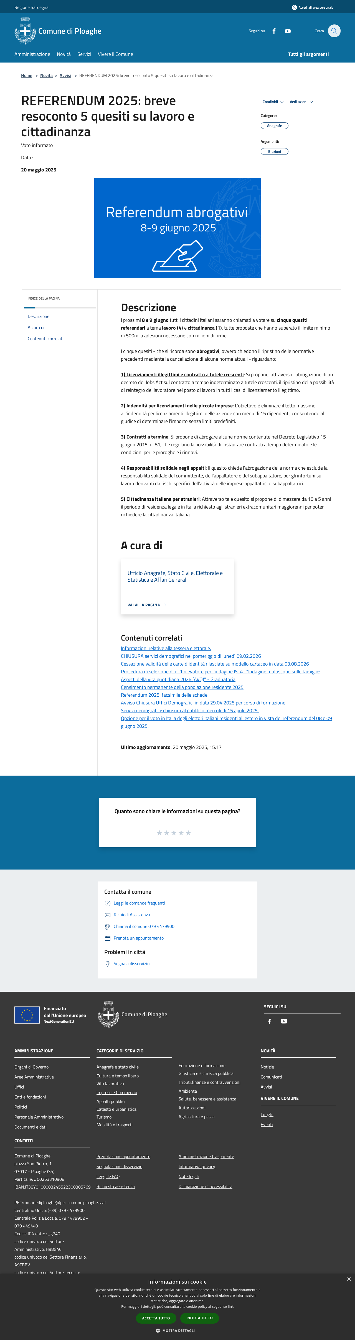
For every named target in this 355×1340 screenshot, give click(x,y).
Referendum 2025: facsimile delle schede (164, 695)
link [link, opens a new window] (231, 1306)
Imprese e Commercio (117, 1092)
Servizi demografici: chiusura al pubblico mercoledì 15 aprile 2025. (190, 710)
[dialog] (177, 1307)
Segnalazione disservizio (119, 1166)
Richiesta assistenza (116, 1186)
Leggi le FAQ (108, 1176)
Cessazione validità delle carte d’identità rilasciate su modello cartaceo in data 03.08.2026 (215, 663)
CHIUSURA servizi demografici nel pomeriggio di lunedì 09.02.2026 (191, 656)
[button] (177, 1330)
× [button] (349, 1279)
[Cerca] (334, 31)
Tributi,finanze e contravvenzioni (209, 1082)
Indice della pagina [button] (44, 298)
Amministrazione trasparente (206, 1156)
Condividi (274, 102)
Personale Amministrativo (39, 1117)
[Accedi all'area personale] (313, 7)
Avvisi (65, 75)
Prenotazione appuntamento (123, 1156)
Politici (20, 1107)
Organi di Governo (31, 1066)
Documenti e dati (30, 1127)
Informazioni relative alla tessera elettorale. (166, 648)
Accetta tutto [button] (156, 1318)
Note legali (189, 1176)
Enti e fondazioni (30, 1097)
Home (26, 75)
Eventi (267, 1124)
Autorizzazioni (192, 1107)
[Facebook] (270, 30)
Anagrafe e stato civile (118, 1066)
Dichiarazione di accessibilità (205, 1186)
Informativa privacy (197, 1166)
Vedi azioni (302, 102)
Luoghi (267, 1114)
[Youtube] (284, 30)
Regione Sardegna (31, 7)
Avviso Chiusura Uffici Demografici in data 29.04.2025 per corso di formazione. (203, 702)
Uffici (19, 1087)
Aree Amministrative (34, 1077)
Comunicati (271, 1077)
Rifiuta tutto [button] (200, 1318)
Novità (46, 75)
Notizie (267, 1066)
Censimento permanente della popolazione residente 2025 (182, 687)
